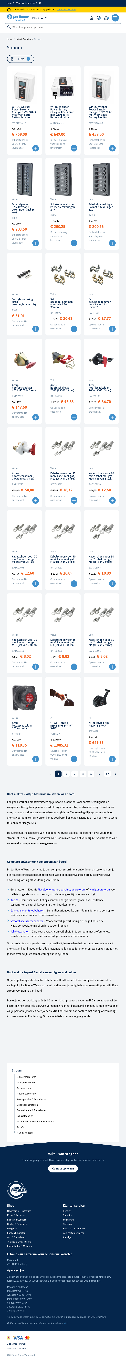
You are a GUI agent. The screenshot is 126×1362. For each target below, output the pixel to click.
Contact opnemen (63, 1168)
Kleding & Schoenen (17, 1224)
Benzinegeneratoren (27, 1105)
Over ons (67, 1224)
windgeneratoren (99, 889)
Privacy (22, 1344)
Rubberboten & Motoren (19, 1246)
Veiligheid (12, 1228)
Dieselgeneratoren (26, 1077)
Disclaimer (12, 1344)
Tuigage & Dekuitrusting (19, 1241)
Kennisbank (68, 1219)
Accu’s (14, 900)
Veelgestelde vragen (73, 1233)
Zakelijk (67, 1237)
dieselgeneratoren (48, 889)
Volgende (115, 774)
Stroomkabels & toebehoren (26, 921)
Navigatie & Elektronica (19, 1211)
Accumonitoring (25, 1088)
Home (9, 39)
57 (107, 773)
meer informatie (66, 9)
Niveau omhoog (25, 1132)
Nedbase (22, 1348)
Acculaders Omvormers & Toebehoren (36, 1121)
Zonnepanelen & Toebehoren (31, 1099)
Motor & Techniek (23, 39)
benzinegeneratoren (73, 889)
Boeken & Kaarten (16, 1233)
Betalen (67, 1211)
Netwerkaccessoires (27, 1093)
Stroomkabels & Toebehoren (31, 1110)
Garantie (67, 1215)
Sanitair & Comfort (16, 1219)
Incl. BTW (40, 17)
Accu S (20, 1127)
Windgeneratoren (26, 1082)
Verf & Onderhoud (16, 1237)
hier (65, 1323)
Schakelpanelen (25, 1116)
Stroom (37, 39)
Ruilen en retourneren (74, 1228)
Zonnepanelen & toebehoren (27, 910)
